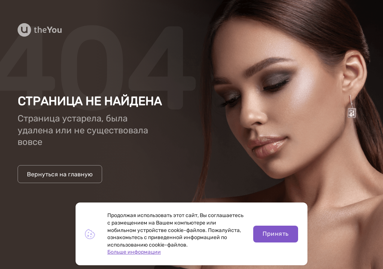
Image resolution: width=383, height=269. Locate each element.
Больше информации (134, 252)
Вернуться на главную (60, 174)
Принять (275, 233)
